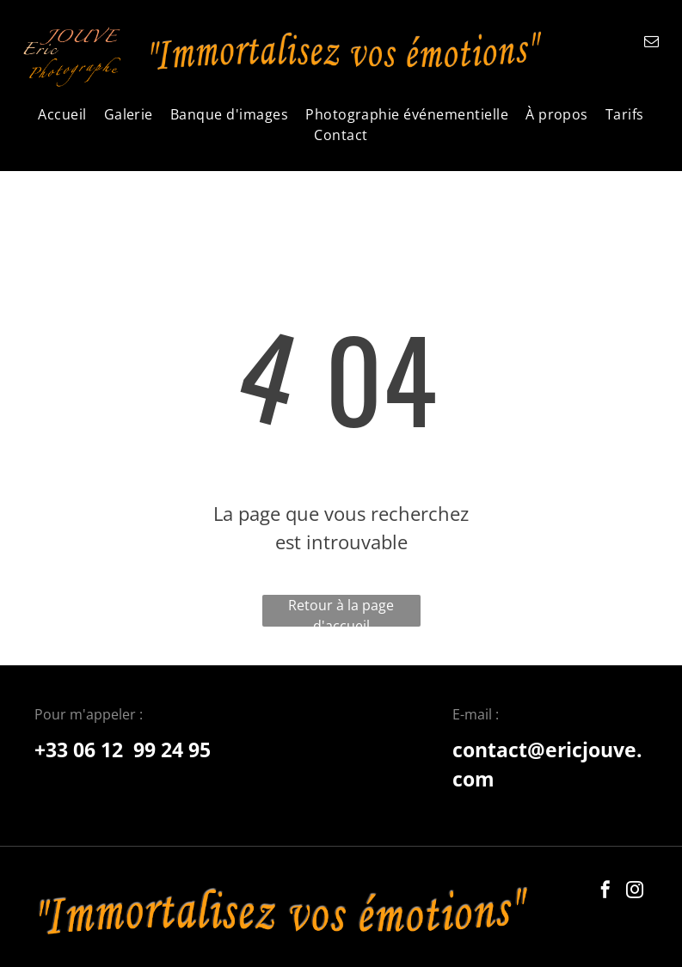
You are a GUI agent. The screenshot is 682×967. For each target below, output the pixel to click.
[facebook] (605, 892)
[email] (651, 44)
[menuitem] (62, 114)
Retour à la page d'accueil (341, 611)
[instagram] (635, 892)
